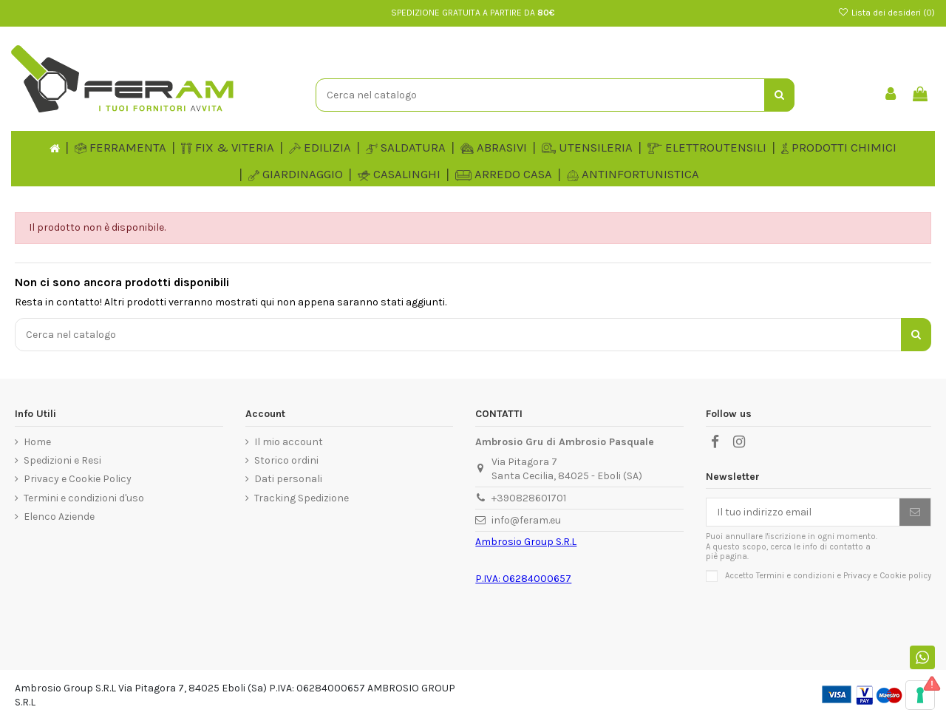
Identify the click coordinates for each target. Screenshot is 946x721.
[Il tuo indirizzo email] (803, 512)
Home (37, 442)
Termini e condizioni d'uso (84, 498)
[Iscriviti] (914, 512)
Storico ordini (286, 460)
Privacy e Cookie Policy (78, 479)
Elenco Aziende (59, 516)
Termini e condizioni (795, 575)
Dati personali (288, 479)
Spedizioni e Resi (62, 460)
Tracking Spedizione (301, 498)
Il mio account (288, 442)
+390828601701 (528, 498)
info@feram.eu (526, 520)
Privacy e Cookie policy (887, 575)
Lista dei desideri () (886, 12)
